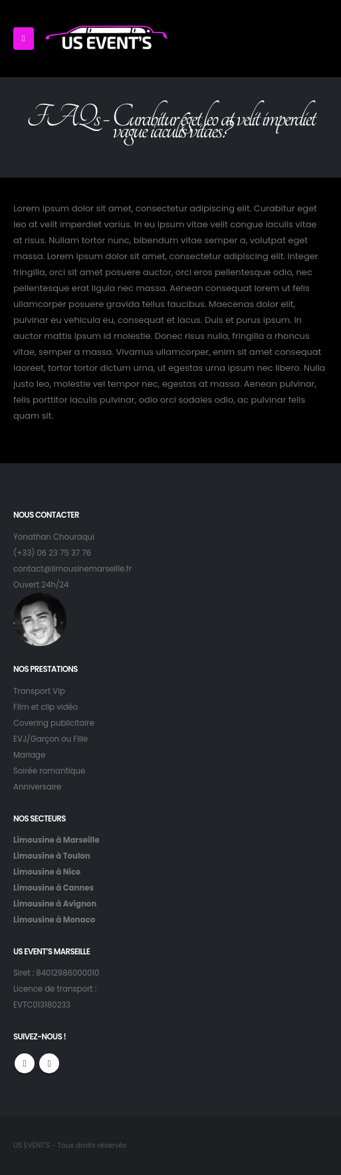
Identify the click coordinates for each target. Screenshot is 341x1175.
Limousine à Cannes (53, 888)
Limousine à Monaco (54, 919)
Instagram (49, 1063)
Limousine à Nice (46, 872)
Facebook (25, 1063)
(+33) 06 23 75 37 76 (52, 553)
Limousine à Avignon (54, 904)
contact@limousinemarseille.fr (72, 569)
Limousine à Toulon (51, 856)
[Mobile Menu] (23, 38)
